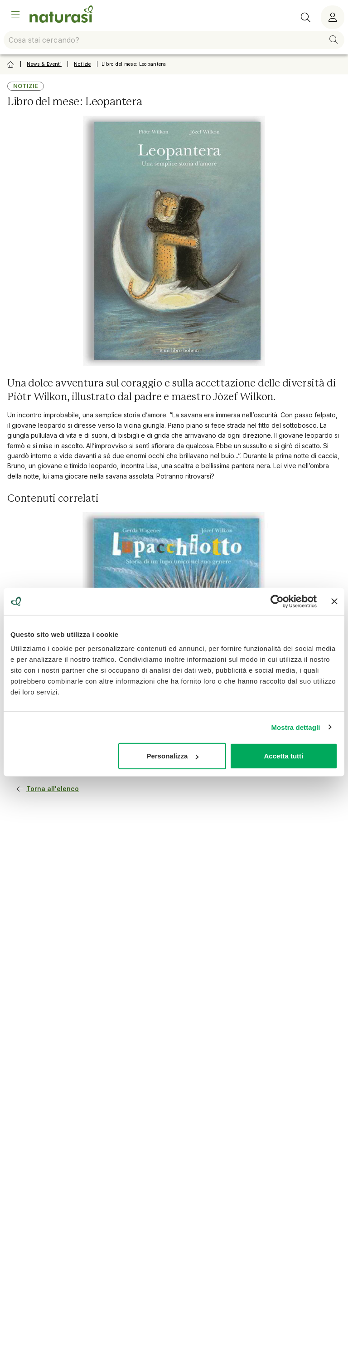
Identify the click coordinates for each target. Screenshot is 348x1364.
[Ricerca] (305, 17)
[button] (333, 39)
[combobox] (174, 40)
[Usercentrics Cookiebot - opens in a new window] (277, 601)
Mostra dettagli (295, 727)
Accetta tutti (284, 756)
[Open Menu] (15, 15)
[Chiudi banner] (334, 601)
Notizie (82, 64)
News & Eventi (44, 64)
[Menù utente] (332, 17)
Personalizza (172, 756)
